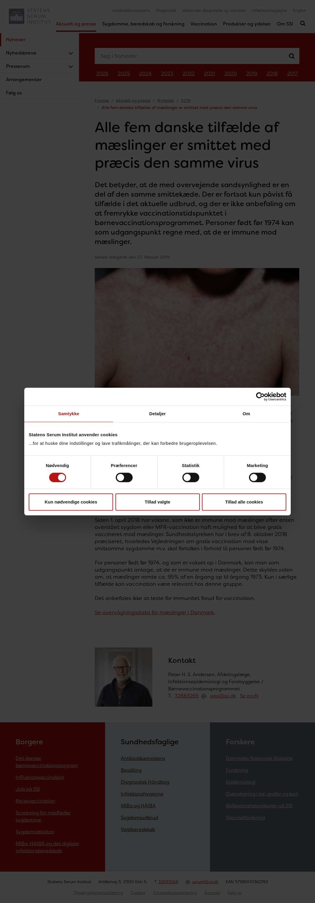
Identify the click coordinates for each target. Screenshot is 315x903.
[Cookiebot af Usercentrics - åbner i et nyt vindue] (260, 396)
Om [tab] (246, 413)
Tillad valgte (157, 501)
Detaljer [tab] (157, 413)
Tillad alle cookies (244, 501)
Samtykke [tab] (68, 413)
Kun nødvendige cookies (71, 501)
